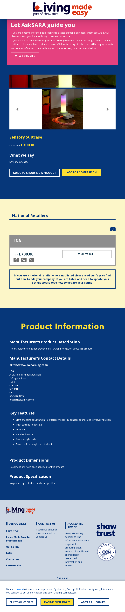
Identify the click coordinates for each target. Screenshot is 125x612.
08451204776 (16, 396)
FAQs (9, 553)
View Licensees (25, 56)
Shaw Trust (13, 530)
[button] (17, 109)
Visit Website (87, 254)
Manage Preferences (57, 602)
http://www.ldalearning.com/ (28, 365)
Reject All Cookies (21, 602)
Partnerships (13, 565)
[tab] (29, 213)
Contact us (12, 559)
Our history (12, 546)
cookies (19, 589)
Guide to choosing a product (34, 173)
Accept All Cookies (93, 602)
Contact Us (41, 536)
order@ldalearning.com (21, 399)
